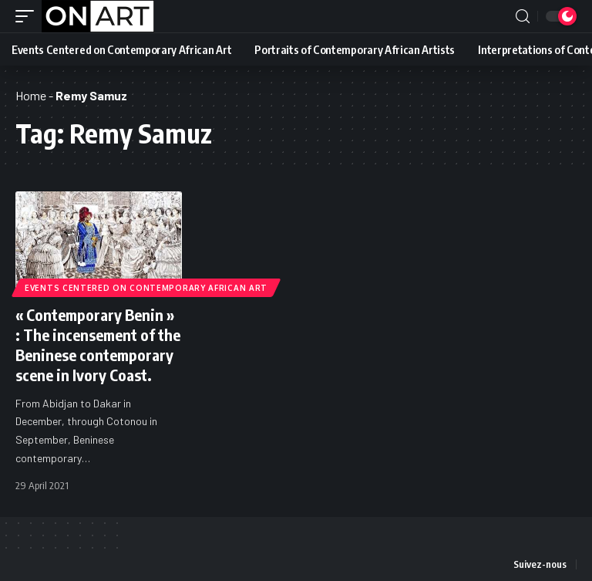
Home (30, 95)
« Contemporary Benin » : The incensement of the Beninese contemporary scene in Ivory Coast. (97, 344)
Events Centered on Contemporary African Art (146, 287)
